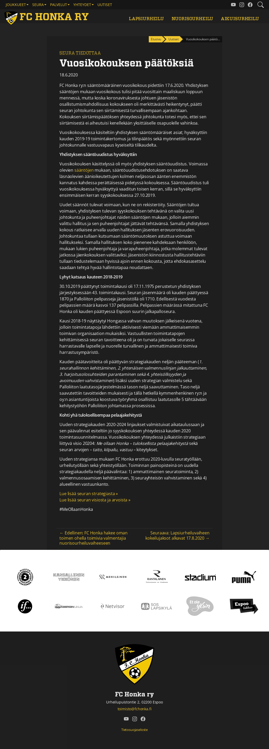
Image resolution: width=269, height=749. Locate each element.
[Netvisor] (112, 606)
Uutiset (104, 4)
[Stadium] (200, 577)
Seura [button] (38, 4)
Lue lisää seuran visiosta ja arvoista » (94, 500)
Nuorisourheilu (192, 19)
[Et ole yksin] (200, 606)
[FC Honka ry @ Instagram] (242, 5)
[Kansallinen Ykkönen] (68, 576)
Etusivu (156, 39)
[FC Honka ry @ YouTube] (233, 5)
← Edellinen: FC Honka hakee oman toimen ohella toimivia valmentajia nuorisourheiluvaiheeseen (93, 538)
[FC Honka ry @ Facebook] (250, 5)
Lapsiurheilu (146, 19)
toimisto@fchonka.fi (135, 708)
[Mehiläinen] (112, 576)
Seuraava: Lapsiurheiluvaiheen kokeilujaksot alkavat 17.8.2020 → (177, 535)
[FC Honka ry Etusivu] (47, 17)
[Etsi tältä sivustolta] (260, 5)
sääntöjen (84, 170)
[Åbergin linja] (68, 606)
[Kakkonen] (25, 576)
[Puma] (244, 576)
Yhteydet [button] (82, 4)
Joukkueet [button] (16, 4)
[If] (25, 606)
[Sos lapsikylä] (156, 606)
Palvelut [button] (58, 4)
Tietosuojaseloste (134, 729)
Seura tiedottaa (80, 53)
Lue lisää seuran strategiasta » (88, 493)
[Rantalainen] (156, 576)
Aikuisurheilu (240, 19)
